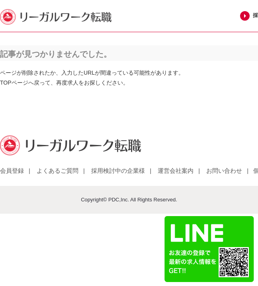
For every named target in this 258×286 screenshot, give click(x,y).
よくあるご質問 (57, 170)
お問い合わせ (224, 170)
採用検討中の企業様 (118, 170)
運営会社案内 (176, 170)
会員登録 (12, 170)
